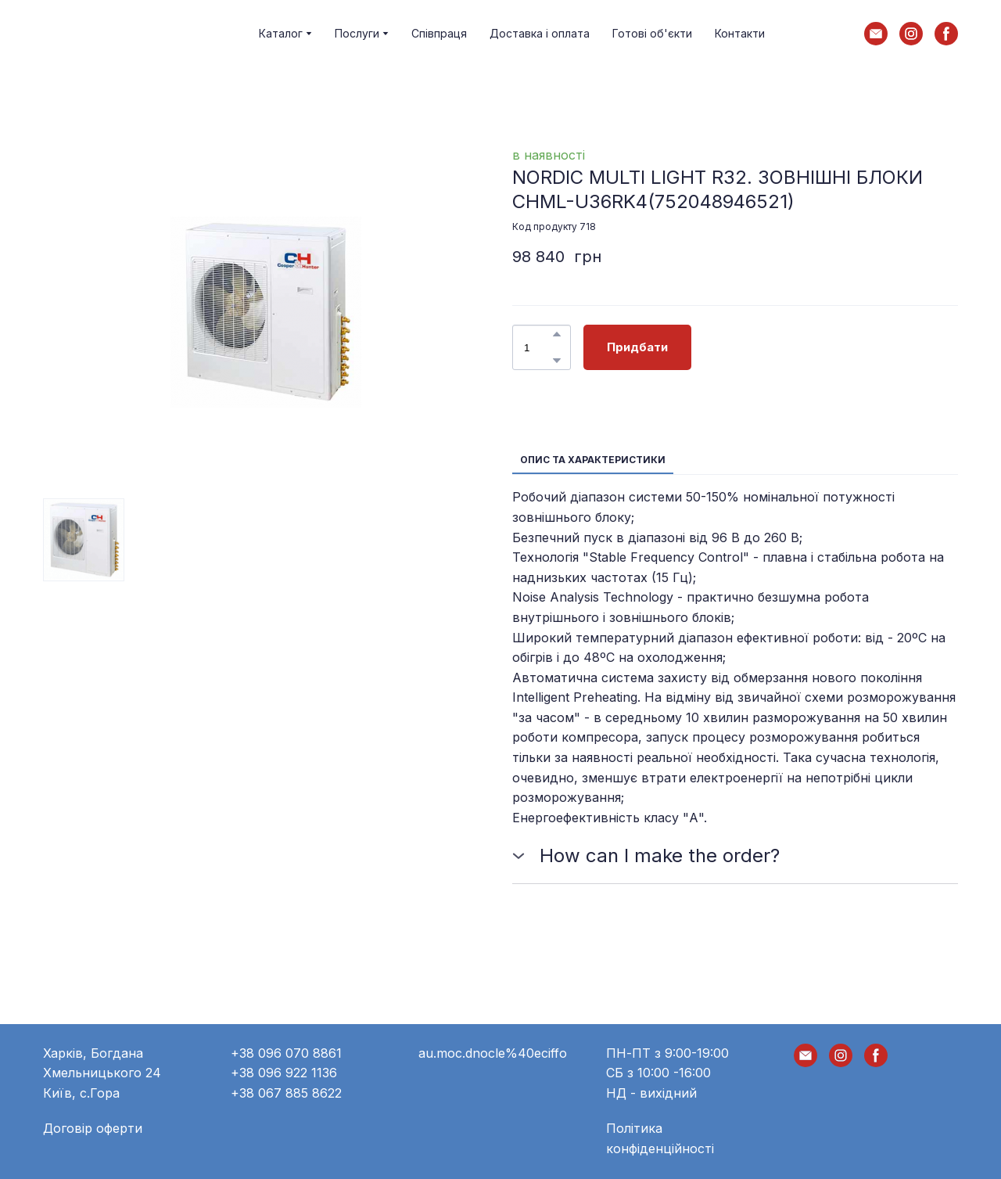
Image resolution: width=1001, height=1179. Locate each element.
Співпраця (439, 33)
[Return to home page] (104, 34)
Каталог (281, 33)
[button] (876, 33)
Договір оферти (92, 1128)
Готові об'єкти (652, 33)
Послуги (357, 33)
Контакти (740, 33)
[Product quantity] (537, 347)
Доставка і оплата (540, 33)
